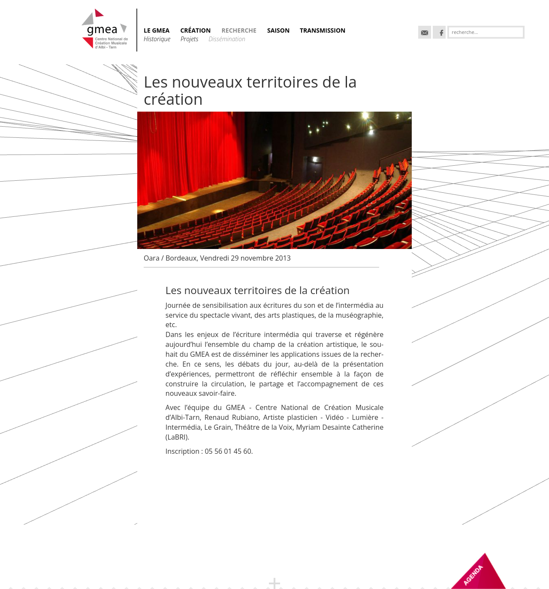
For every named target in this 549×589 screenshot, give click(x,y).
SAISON (279, 30)
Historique (158, 39)
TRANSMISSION (323, 30)
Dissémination (226, 39)
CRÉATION (195, 30)
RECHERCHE (239, 30)
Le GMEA (156, 30)
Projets (190, 39)
